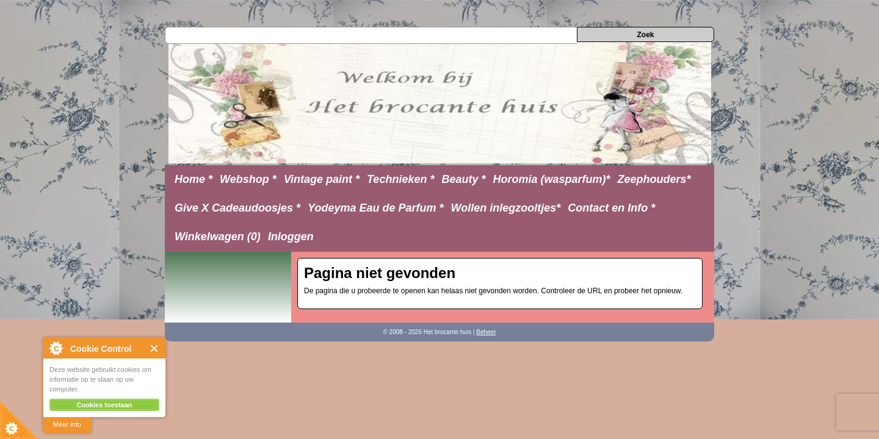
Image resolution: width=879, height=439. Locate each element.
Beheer (486, 332)
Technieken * (400, 179)
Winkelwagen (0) (218, 236)
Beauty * (463, 179)
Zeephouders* (654, 179)
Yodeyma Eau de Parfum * (375, 208)
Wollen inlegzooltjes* (506, 208)
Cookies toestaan (104, 405)
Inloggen (291, 236)
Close (155, 348)
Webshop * (248, 179)
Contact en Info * (611, 208)
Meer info (67, 424)
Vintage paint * (322, 179)
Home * (193, 179)
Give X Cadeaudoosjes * (237, 208)
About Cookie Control (55, 348)
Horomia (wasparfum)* (551, 179)
